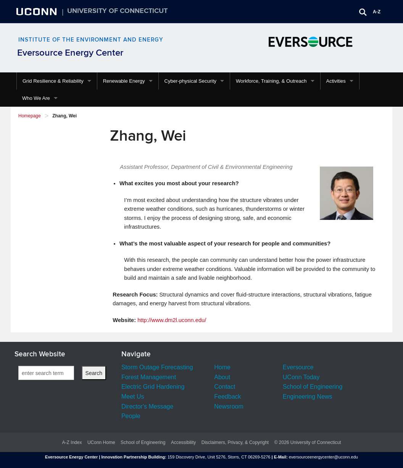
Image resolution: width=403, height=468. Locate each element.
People (130, 416)
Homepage (29, 116)
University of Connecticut (117, 11)
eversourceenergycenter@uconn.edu (323, 457)
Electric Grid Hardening (152, 386)
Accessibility (183, 442)
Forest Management (148, 377)
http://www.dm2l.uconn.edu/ (171, 320)
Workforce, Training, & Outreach (271, 81)
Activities (336, 81)
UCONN (37, 11)
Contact (224, 386)
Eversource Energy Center (70, 52)
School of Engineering (313, 386)
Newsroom (228, 406)
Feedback (227, 396)
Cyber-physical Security (190, 81)
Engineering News (307, 396)
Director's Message (147, 406)
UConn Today (301, 377)
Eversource (298, 367)
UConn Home (101, 442)
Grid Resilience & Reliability (53, 81)
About (222, 377)
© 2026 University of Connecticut (307, 442)
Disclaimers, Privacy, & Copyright (235, 442)
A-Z (376, 11)
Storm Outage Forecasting (157, 367)
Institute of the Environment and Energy (90, 39)
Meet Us (132, 396)
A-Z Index (72, 442)
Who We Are (36, 98)
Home (222, 367)
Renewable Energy (124, 81)
